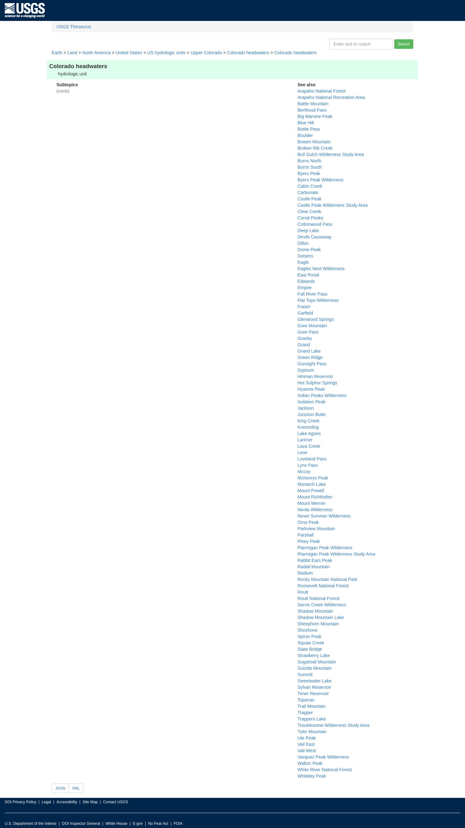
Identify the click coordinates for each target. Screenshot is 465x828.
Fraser (304, 306)
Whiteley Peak (312, 776)
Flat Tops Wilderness (318, 300)
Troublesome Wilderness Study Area (334, 725)
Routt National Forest (318, 598)
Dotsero (305, 255)
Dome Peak (309, 249)
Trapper (305, 712)
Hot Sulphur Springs (317, 382)
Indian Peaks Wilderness (322, 395)
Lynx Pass (308, 465)
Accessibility (66, 802)
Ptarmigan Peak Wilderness (325, 547)
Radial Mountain (314, 566)
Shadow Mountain (315, 611)
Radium (305, 573)
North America (96, 52)
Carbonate (308, 192)
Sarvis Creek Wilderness (322, 604)
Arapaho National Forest (322, 91)
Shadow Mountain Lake (321, 617)
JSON (60, 788)
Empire (304, 287)
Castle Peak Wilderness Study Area (333, 205)
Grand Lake (309, 351)
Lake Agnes (309, 433)
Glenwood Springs (316, 319)
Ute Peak (307, 737)
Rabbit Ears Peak (315, 560)
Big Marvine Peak (315, 116)
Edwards (306, 281)
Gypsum (306, 370)
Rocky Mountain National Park (327, 579)
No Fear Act (158, 823)
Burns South (310, 167)
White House (117, 823)
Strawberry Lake (314, 655)
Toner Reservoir (313, 693)
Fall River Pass (312, 294)
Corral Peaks (310, 217)
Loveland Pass (312, 458)
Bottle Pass (309, 129)
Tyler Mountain (312, 731)
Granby (305, 338)
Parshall (306, 535)
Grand (304, 344)
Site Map (89, 802)
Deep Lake (308, 230)
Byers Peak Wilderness (321, 179)
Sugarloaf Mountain (317, 661)
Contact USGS (115, 802)
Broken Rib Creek (315, 148)
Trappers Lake (312, 718)
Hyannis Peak (311, 389)
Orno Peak (308, 522)
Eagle (303, 262)
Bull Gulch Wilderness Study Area (331, 154)
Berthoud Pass (312, 110)
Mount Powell (311, 490)
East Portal (308, 274)
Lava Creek (309, 446)
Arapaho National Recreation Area (331, 97)
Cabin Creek (310, 186)
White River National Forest (325, 769)
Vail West (307, 750)
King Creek (308, 420)
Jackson (306, 408)
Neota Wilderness (315, 509)
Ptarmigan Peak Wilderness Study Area (336, 554)
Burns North (309, 160)
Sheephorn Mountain (318, 623)
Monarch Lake (312, 484)
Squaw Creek (311, 642)
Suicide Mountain (314, 668)
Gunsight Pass (312, 363)
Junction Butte (312, 414)
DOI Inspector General (81, 823)
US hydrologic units (166, 52)
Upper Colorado (206, 52)
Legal (46, 802)
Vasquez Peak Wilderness (323, 757)
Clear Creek (309, 211)
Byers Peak (309, 173)
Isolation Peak (311, 401)
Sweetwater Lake (314, 680)
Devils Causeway (314, 236)
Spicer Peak (309, 636)
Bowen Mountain (314, 141)
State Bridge (310, 649)
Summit (305, 674)
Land (72, 52)
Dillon (303, 243)
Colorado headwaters (248, 52)
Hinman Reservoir (315, 376)
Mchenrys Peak (313, 477)
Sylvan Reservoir (314, 687)
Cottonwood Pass (315, 224)
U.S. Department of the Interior (30, 823)
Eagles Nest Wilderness (321, 268)
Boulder (305, 135)
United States (128, 52)
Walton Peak (310, 763)
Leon (302, 452)
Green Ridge (310, 357)
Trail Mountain (311, 706)
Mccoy (304, 471)
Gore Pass (308, 332)
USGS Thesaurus (73, 26)
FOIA (178, 823)
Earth (57, 52)
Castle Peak (309, 198)
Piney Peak (309, 541)
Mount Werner (311, 503)
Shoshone (308, 630)
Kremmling (308, 427)
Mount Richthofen (315, 496)
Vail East (306, 744)
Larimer (305, 439)
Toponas (306, 699)
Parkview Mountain (316, 528)
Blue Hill (306, 122)
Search (404, 44)
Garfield (305, 313)
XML (76, 788)
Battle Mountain (313, 103)
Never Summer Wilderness (324, 515)
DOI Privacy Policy (20, 802)
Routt (303, 592)
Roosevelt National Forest (323, 585)
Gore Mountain (312, 325)
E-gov (138, 823)
